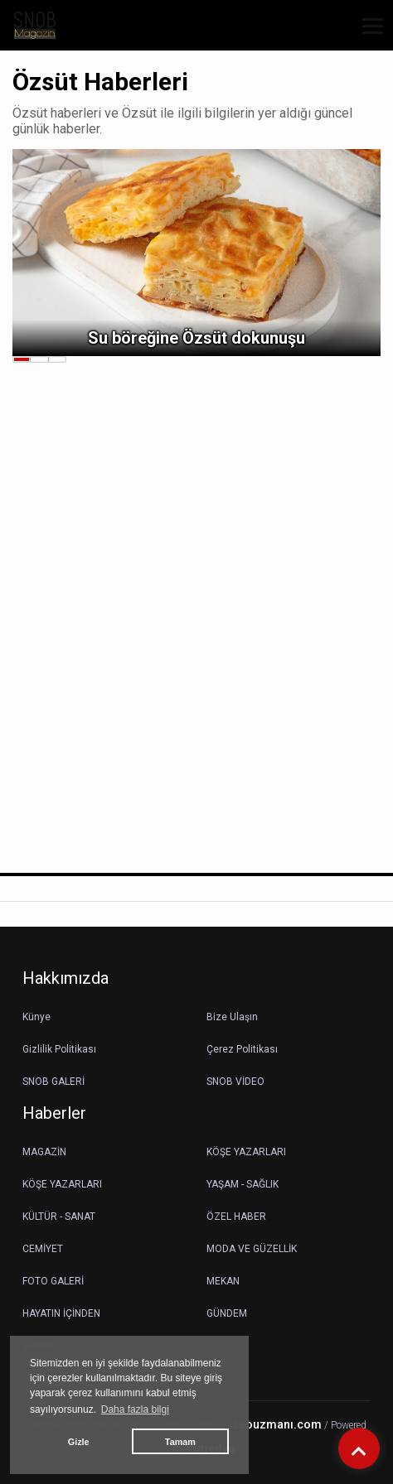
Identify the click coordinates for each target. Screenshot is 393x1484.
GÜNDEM (226, 1313)
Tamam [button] (180, 1442)
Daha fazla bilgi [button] (135, 1409)
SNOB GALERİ (53, 1081)
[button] (366, 36)
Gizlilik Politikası (59, 1049)
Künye (36, 1017)
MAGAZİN (44, 1152)
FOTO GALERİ (53, 1281)
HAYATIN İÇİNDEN (61, 1313)
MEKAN (223, 1281)
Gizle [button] (79, 1442)
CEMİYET (42, 1249)
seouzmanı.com (277, 1425)
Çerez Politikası (242, 1049)
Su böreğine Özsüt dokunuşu (196, 338)
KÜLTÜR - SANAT (58, 1216)
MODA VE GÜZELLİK (251, 1249)
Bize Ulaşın (232, 1017)
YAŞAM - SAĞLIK (242, 1184)
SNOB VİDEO (235, 1081)
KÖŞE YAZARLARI (246, 1152)
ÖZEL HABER (236, 1216)
